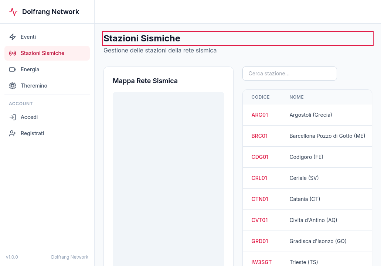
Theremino (28, 85)
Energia (24, 69)
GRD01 (260, 241)
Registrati (26, 133)
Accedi (23, 117)
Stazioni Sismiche (36, 53)
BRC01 (260, 136)
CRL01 (259, 178)
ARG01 (260, 115)
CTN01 (260, 199)
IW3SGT (262, 262)
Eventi (22, 37)
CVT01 (260, 220)
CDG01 (260, 157)
